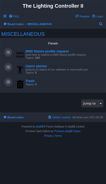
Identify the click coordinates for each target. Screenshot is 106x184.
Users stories (36, 66)
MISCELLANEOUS (23, 34)
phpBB (40, 126)
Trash (30, 81)
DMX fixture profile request (47, 51)
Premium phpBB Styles (67, 131)
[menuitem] (14, 16)
